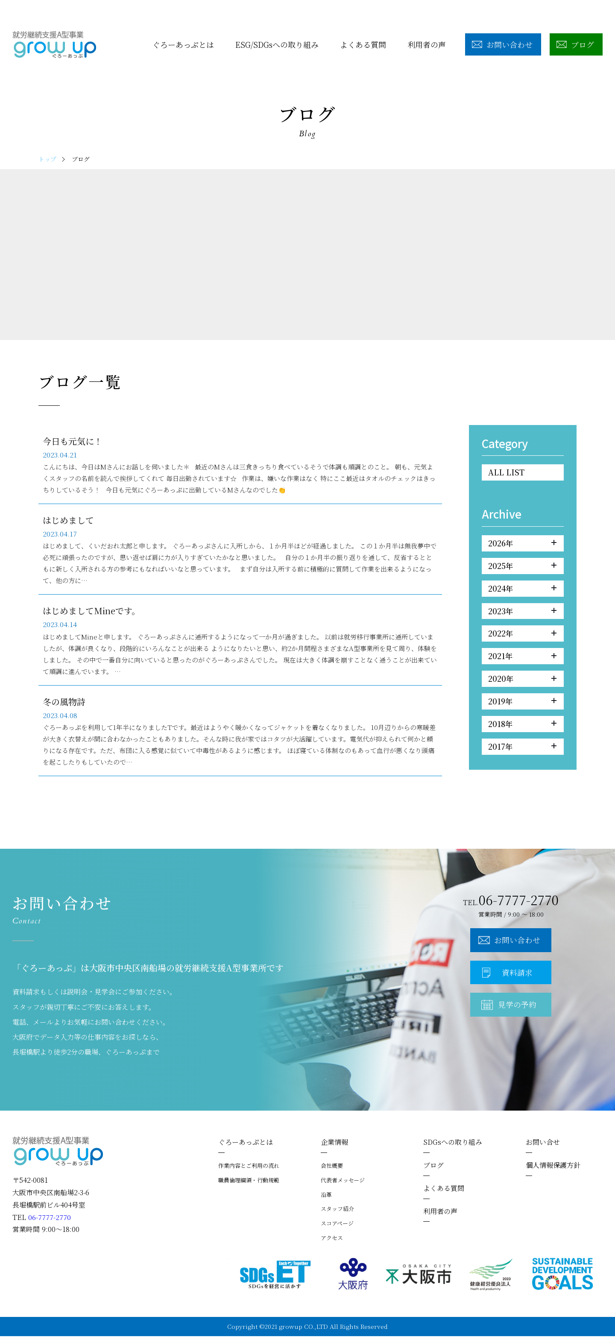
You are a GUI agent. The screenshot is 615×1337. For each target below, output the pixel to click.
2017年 (522, 748)
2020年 (522, 680)
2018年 (522, 726)
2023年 (522, 612)
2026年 (522, 543)
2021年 (522, 657)
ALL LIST (506, 472)
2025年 (522, 566)
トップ (47, 159)
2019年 (522, 703)
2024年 (522, 589)
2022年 (522, 634)
